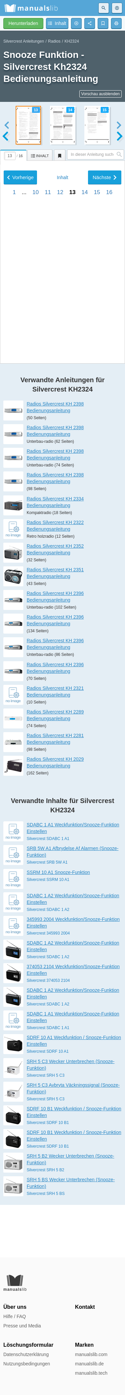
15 (97, 375)
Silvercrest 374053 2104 (48, 1033)
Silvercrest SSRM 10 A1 (48, 932)
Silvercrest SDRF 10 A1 (48, 1104)
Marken (84, 1345)
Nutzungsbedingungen (26, 1363)
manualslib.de (89, 1363)
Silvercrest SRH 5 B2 (45, 1222)
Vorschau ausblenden (100, 94)
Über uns (14, 1307)
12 (60, 375)
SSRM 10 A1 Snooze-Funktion (58, 925)
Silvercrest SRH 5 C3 (45, 1127)
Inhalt (62, 360)
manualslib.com (91, 1354)
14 (85, 375)
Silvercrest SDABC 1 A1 (48, 891)
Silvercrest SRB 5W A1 (47, 915)
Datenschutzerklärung (26, 1354)
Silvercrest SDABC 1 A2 (48, 962)
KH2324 (71, 41)
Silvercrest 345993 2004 (48, 985)
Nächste (105, 360)
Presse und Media (22, 1325)
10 (35, 375)
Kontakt (85, 1307)
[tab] (13, 154)
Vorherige (20, 360)
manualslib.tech (91, 1373)
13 (72, 375)
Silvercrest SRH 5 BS (46, 1246)
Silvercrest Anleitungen (23, 41)
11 (48, 375)
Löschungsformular (28, 1345)
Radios (54, 41)
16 (109, 375)
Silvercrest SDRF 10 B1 (48, 1175)
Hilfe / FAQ (14, 1316)
